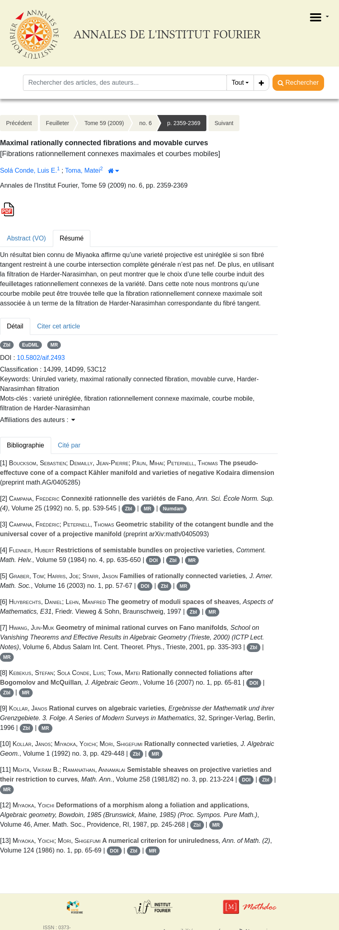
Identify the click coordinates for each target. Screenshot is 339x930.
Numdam (173, 509)
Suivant (223, 123)
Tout (238, 82)
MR (54, 345)
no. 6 (145, 123)
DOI (153, 560)
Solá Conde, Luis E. (28, 170)
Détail (15, 326)
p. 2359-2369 (184, 123)
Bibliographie (25, 445)
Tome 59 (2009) (104, 123)
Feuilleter (57, 123)
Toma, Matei (82, 170)
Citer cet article (58, 326)
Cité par (69, 445)
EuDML (30, 345)
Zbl (6, 345)
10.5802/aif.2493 (41, 357)
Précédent (19, 123)
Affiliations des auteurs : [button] (37, 419)
